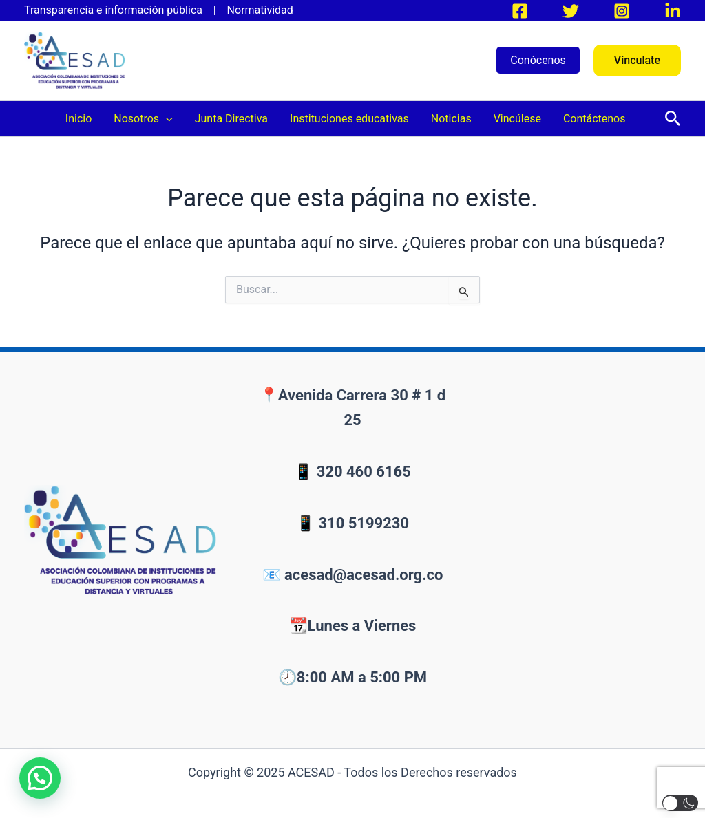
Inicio (78, 118)
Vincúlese (517, 118)
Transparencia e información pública (117, 10)
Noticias (451, 118)
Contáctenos (594, 118)
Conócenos (538, 60)
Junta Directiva (231, 118)
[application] (166, 118)
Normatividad (260, 10)
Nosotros (143, 118)
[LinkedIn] (672, 11)
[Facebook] (520, 11)
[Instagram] (621, 11)
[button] (637, 60)
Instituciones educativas (349, 118)
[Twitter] (570, 11)
